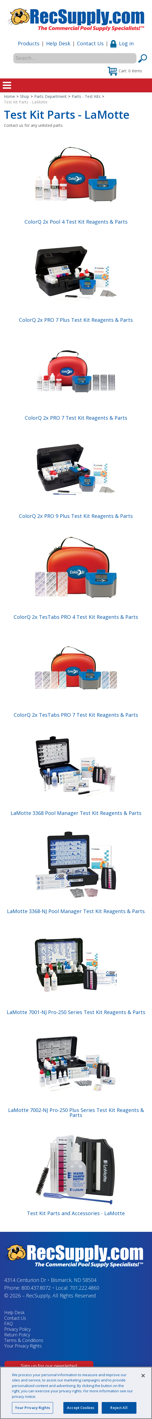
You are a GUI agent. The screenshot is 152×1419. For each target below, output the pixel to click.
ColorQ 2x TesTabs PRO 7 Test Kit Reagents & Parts (76, 714)
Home (9, 96)
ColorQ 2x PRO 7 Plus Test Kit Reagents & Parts (76, 319)
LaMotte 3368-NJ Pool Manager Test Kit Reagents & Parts (76, 911)
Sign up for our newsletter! (49, 1366)
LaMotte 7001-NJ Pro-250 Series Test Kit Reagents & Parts (76, 1012)
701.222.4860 (84, 1287)
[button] (125, 71)
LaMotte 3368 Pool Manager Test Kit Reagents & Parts (76, 812)
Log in (122, 43)
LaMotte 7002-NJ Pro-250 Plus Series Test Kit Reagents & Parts (76, 1112)
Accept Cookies (80, 1407)
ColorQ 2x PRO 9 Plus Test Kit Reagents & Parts (76, 515)
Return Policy (17, 1335)
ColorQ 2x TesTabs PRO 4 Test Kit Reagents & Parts (76, 616)
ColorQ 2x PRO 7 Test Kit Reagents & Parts (76, 417)
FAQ (8, 1324)
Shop (24, 96)
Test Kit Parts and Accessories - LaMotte (76, 1213)
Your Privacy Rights (23, 1346)
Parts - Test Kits (86, 96)
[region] (76, 1393)
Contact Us (90, 43)
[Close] (143, 1375)
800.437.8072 (36, 1287)
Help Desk (58, 43)
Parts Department (50, 96)
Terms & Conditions (23, 1340)
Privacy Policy (17, 1329)
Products (28, 43)
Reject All (118, 1407)
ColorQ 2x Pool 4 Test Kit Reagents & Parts (76, 221)
